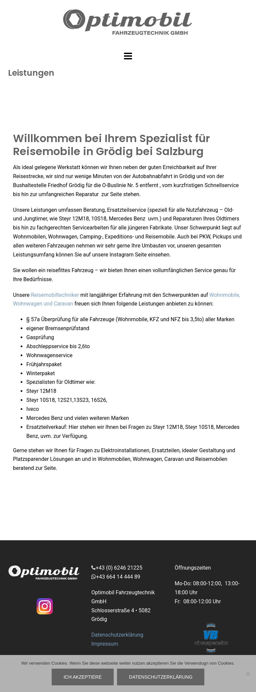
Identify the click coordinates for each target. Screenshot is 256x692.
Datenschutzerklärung (117, 635)
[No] (247, 673)
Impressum (104, 644)
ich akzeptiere (83, 677)
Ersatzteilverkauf (46, 427)
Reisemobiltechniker (55, 295)
